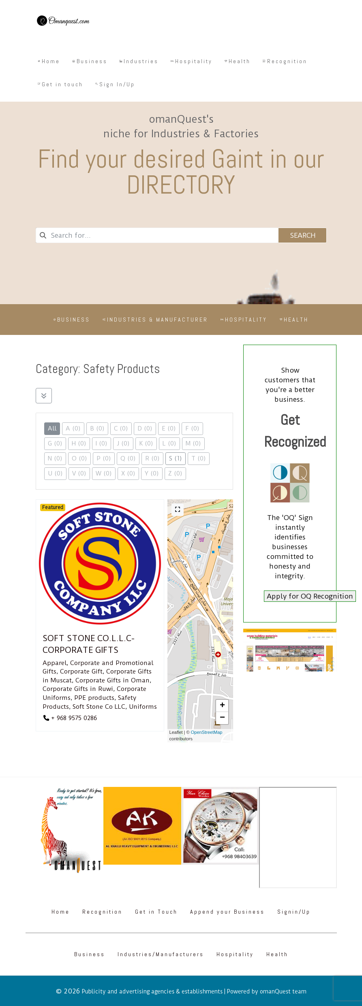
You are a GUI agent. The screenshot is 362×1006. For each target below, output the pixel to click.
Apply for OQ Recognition (310, 596)
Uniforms (143, 706)
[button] (222, 706)
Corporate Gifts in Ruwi (78, 689)
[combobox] (157, 235)
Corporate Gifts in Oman (112, 680)
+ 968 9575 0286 (74, 718)
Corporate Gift (81, 671)
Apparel (54, 662)
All (52, 428)
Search (302, 235)
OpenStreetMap (207, 732)
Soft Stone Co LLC (99, 706)
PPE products (94, 697)
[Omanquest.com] (63, 22)
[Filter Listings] (44, 395)
